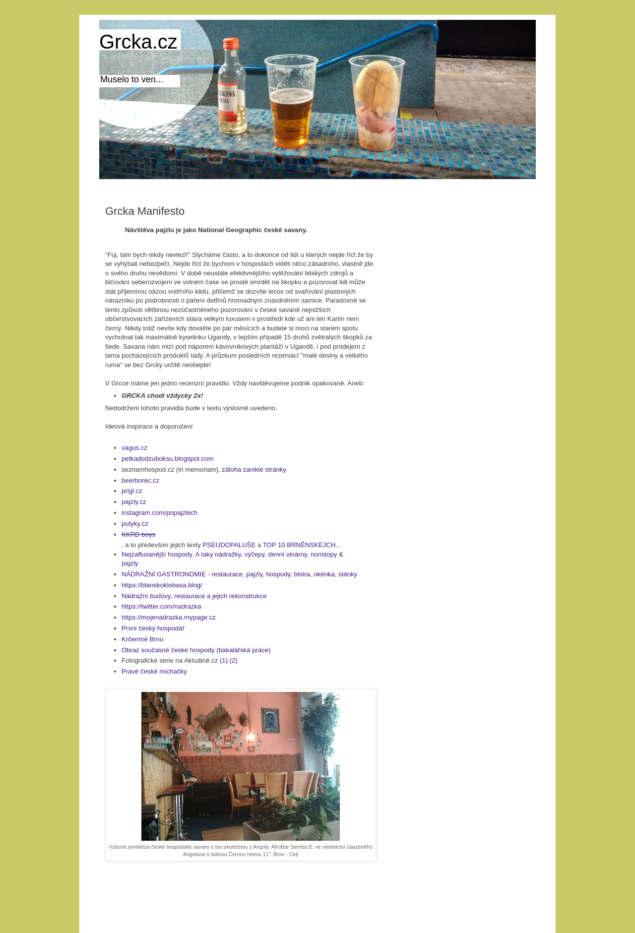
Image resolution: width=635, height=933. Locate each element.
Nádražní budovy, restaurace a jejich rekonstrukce (194, 596)
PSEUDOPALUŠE (228, 545)
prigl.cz (132, 491)
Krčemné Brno (142, 639)
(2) (234, 660)
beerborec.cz (140, 480)
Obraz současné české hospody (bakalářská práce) (197, 650)
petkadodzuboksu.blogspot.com (167, 458)
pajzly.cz (134, 501)
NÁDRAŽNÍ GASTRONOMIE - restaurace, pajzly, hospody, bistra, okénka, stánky (239, 574)
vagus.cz (134, 447)
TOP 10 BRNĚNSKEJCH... (302, 545)
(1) (224, 660)
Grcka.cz (138, 42)
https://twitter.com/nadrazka (161, 606)
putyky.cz (135, 523)
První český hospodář (153, 628)
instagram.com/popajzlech (159, 512)
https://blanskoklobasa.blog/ (162, 585)
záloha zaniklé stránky (254, 469)
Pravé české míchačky (154, 671)
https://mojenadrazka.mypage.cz (169, 617)
